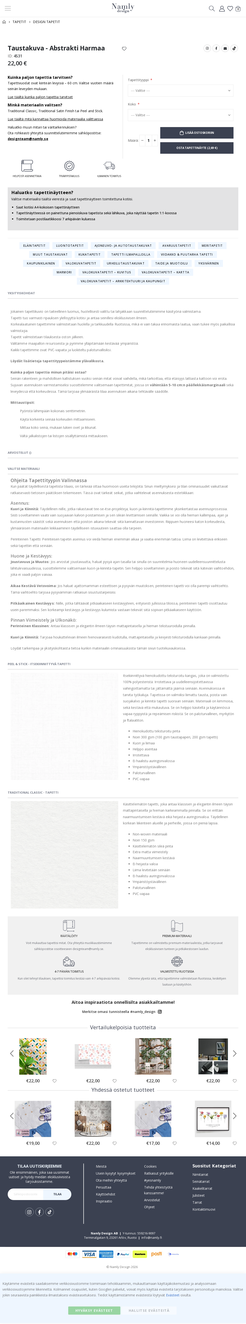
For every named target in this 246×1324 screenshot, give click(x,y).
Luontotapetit (70, 246)
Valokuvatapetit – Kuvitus (106, 273)
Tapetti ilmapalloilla (130, 255)
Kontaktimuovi (203, 1210)
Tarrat (197, 1203)
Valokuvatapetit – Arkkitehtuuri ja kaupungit (123, 282)
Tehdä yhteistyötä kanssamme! (158, 1191)
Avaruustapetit (176, 246)
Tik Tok (50, 1213)
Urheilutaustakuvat (126, 264)
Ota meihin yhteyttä (111, 1181)
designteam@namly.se (28, 139)
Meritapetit (212, 246)
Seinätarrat (201, 1182)
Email (225, 48)
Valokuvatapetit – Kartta (165, 273)
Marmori (64, 273)
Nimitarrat (200, 1175)
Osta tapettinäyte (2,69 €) (196, 148)
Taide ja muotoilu (171, 264)
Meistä (101, 1167)
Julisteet (198, 1196)
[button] (54, 1081)
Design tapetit (46, 21)
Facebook (216, 48)
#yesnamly (152, 1181)
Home (4, 22)
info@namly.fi (151, 1238)
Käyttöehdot (106, 1195)
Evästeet (172, 1296)
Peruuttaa (103, 1188)
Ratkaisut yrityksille (159, 1174)
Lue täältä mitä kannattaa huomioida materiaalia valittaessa (55, 120)
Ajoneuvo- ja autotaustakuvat (123, 246)
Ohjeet (149, 1207)
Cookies (150, 1167)
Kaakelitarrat (202, 1189)
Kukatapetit (90, 255)
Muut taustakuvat (50, 255)
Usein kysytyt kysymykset (116, 1174)
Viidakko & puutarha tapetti (187, 255)
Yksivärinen (208, 264)
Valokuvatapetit (81, 264)
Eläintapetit (34, 246)
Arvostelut (152, 1200)
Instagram (207, 48)
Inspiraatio (104, 1202)
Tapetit (19, 21)
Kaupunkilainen (41, 264)
